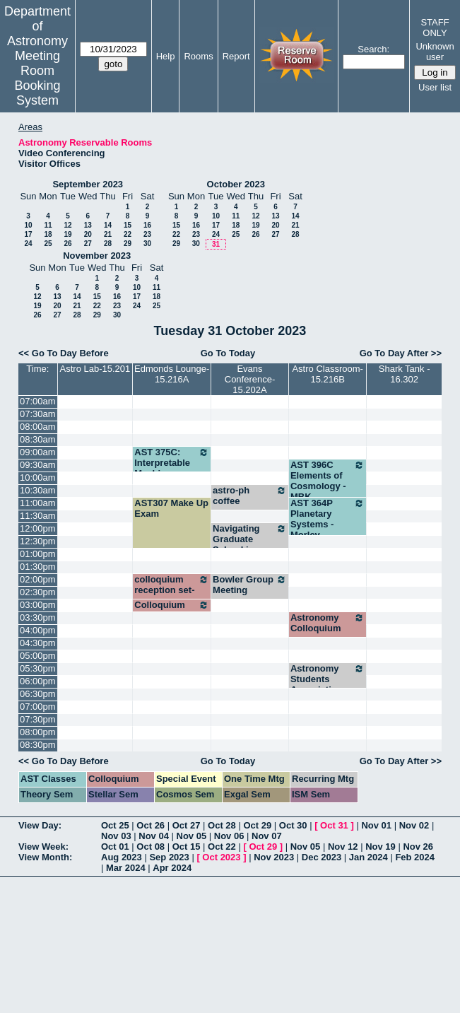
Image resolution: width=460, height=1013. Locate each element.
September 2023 (87, 184)
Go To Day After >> (401, 353)
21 (108, 234)
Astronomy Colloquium (327, 622)
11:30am (38, 515)
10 (28, 225)
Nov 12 (343, 846)
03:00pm (38, 604)
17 (28, 234)
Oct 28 (222, 825)
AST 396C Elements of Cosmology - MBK (327, 480)
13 (88, 225)
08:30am (38, 439)
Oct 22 (222, 846)
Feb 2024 (415, 857)
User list (435, 87)
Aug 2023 (121, 857)
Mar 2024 (126, 867)
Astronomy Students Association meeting (327, 684)
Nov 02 (414, 825)
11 (48, 225)
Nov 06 (229, 836)
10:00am (38, 477)
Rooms (198, 56)
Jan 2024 (368, 857)
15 (127, 225)
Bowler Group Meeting (250, 584)
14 (108, 225)
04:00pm (38, 630)
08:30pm (38, 744)
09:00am (38, 452)
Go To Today (228, 353)
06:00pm (38, 681)
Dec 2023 (321, 857)
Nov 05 (192, 836)
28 (108, 243)
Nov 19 (380, 846)
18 (48, 234)
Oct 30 (293, 825)
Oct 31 (334, 825)
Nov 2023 (274, 857)
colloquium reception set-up (171, 590)
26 (67, 243)
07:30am (38, 414)
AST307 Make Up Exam (171, 508)
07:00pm (38, 706)
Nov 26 (418, 846)
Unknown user (434, 51)
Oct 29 (257, 825)
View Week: (43, 846)
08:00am (38, 426)
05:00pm (38, 655)
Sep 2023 (169, 857)
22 (127, 234)
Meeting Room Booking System (37, 78)
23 (147, 234)
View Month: (45, 857)
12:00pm (38, 528)
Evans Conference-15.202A (250, 379)
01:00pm (38, 554)
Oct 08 (150, 846)
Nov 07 (267, 836)
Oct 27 (186, 825)
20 (88, 234)
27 (88, 243)
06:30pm (38, 694)
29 (127, 243)
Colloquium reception (171, 610)
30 (147, 243)
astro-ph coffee (250, 495)
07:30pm (38, 719)
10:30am (38, 490)
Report (236, 56)
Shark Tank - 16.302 (404, 374)
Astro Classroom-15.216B (327, 374)
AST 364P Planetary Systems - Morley (327, 519)
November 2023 (97, 255)
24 (28, 243)
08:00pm (38, 732)
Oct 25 (115, 825)
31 (216, 244)
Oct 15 (186, 846)
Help (165, 56)
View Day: (39, 825)
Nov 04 (153, 836)
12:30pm (38, 541)
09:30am (38, 464)
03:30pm (38, 617)
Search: (373, 49)
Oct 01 (115, 846)
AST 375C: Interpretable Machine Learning (171, 468)
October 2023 (236, 184)
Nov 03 (116, 836)
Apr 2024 (172, 867)
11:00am (38, 503)
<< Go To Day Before (63, 353)
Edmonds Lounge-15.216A (171, 374)
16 (147, 225)
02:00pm (38, 579)
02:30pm (38, 592)
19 (67, 234)
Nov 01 (376, 825)
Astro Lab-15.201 (95, 368)
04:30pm (38, 643)
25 (48, 243)
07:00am (38, 401)
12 (67, 225)
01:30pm (38, 566)
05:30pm (38, 668)
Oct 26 (150, 825)
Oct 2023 (221, 857)
